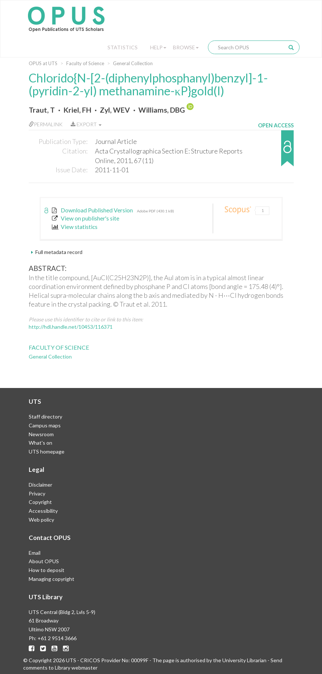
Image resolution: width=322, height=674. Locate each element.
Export (86, 124)
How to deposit (46, 570)
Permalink (46, 124)
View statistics (75, 226)
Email (34, 553)
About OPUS (44, 561)
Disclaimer (40, 484)
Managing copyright (51, 579)
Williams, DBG (161, 110)
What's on (40, 443)
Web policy (41, 519)
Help (158, 47)
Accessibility (43, 511)
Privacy (37, 493)
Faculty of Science (85, 63)
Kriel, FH (77, 110)
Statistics (122, 47)
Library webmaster (76, 667)
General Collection (133, 63)
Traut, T (42, 110)
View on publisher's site (86, 218)
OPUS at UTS (43, 63)
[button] (276, 151)
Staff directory (45, 416)
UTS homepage (46, 451)
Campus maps (45, 425)
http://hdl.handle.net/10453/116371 (71, 327)
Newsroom (41, 434)
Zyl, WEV (115, 110)
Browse (186, 47)
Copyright (40, 502)
